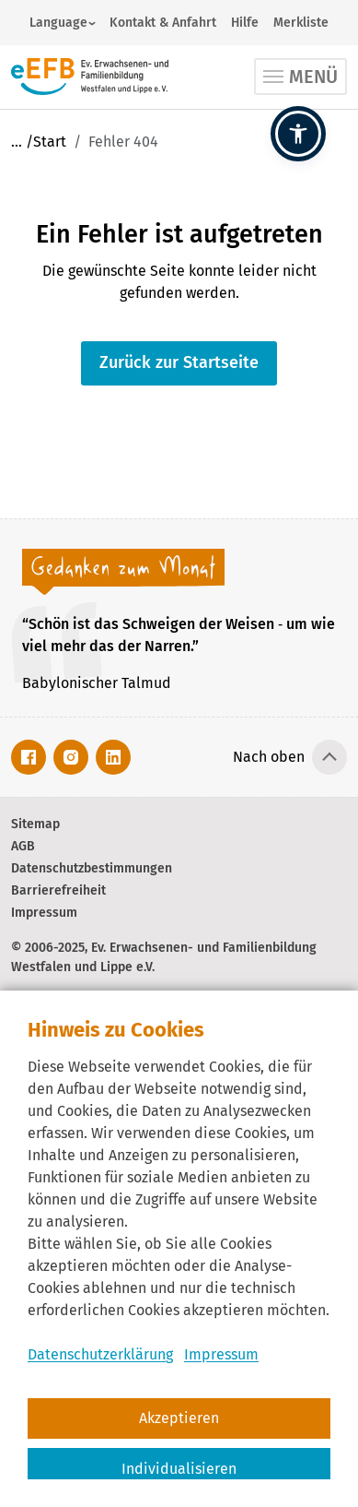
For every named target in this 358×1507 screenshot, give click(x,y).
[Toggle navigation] (300, 76)
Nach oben (269, 756)
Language (58, 22)
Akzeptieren (179, 1418)
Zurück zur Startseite (179, 362)
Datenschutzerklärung (100, 1354)
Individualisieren (179, 1468)
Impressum (221, 1354)
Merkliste (301, 22)
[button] (298, 134)
